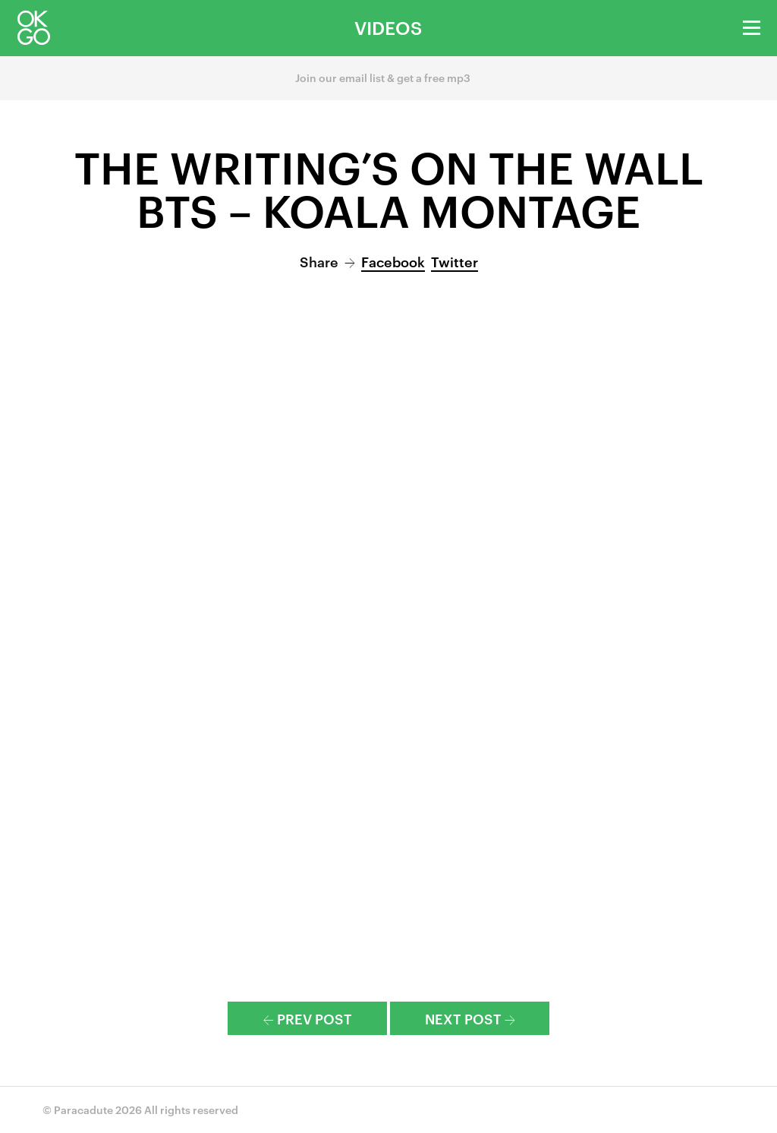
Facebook (393, 260)
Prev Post (307, 1018)
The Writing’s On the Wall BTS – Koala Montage (388, 187)
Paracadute (83, 1109)
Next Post (470, 1018)
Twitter (454, 260)
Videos (388, 27)
